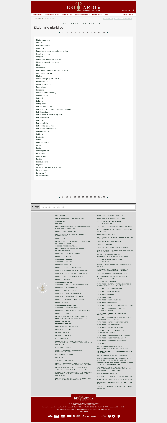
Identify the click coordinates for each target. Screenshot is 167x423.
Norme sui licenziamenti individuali (110, 215)
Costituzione (97, 15)
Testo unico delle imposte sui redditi (111, 338)
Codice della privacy (63, 262)
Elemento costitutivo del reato (47, 62)
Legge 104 (59, 357)
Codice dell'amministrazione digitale (69, 299)
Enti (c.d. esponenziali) (44, 106)
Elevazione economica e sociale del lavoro (52, 70)
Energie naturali (42, 95)
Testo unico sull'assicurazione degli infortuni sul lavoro (111, 309)
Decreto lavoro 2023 (63, 324)
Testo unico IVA (103, 344)
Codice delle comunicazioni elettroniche (71, 285)
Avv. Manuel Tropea (89, 404)
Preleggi (58, 224)
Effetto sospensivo (43, 40)
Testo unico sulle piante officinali (110, 328)
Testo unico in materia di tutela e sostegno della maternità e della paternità (114, 284)
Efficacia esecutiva (43, 46)
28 (87, 32)
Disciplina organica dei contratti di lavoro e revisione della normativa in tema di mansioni (73, 364)
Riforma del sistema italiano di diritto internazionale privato (112, 277)
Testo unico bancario (105, 294)
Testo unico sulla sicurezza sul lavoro (112, 322)
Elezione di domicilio (44, 73)
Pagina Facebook (109, 415)
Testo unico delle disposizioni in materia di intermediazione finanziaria (113, 318)
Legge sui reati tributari (106, 281)
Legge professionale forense (109, 221)
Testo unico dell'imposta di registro (111, 341)
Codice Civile (37, 15)
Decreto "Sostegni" (63, 329)
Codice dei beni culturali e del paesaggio (71, 270)
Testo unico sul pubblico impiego (110, 288)
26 (79, 32)
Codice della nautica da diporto (68, 293)
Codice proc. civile (52, 15)
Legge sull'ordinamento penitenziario (112, 274)
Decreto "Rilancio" (62, 332)
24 (71, 32)
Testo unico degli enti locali (108, 291)
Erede (38, 148)
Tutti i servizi (128, 15)
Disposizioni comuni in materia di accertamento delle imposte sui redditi (112, 347)
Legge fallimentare (104, 224)
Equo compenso (42, 142)
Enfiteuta (39, 101)
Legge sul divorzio (62, 338)
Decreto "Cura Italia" (63, 335)
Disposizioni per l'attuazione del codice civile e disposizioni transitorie (73, 227)
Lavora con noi (83, 411)
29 (91, 32)
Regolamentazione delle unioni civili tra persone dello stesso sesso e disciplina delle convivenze (73, 342)
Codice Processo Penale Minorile (68, 253)
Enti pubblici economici (45, 126)
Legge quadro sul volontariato (109, 259)
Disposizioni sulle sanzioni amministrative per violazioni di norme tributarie (115, 363)
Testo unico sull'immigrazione (109, 300)
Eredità (39, 159)
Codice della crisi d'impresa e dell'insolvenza (73, 311)
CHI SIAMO (108, 19)
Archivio (107, 409)
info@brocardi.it (71, 409)
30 (95, 32)
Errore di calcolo (42, 176)
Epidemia (39, 134)
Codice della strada (63, 256)
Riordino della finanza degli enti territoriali (114, 376)
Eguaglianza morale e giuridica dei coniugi (52, 51)
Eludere (39, 76)
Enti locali (39, 120)
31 (99, 32)
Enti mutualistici (42, 123)
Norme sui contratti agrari (107, 234)
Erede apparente (42, 151)
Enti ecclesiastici (42, 117)
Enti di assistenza (43, 112)
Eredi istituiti (40, 153)
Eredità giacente (42, 162)
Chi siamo (101, 409)
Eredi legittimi (41, 156)
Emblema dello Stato (44, 84)
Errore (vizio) (41, 173)
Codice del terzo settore (65, 305)
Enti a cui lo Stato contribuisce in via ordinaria (53, 109)
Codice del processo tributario (68, 259)
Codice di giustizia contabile (66, 291)
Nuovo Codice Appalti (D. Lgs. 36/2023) (69, 218)
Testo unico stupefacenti (107, 303)
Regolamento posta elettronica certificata (114, 379)
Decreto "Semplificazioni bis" (66, 327)
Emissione (40, 90)
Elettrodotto (40, 68)
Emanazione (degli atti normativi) (48, 79)
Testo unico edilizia (104, 297)
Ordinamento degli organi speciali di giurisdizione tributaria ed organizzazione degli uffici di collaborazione (113, 369)
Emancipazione (42, 82)
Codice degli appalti (63, 314)
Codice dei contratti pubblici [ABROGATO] (71, 273)
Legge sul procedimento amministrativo (112, 247)
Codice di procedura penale (66, 246)
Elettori (39, 65)
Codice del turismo (62, 279)
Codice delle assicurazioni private (69, 268)
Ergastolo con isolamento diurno (48, 167)
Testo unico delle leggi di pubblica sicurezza (115, 306)
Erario (38, 145)
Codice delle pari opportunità (67, 288)
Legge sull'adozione (63, 347)
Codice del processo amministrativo (69, 276)
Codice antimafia (61, 302)
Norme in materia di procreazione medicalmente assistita (68, 351)
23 (67, 32)
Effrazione (40, 48)
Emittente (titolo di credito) (46, 93)
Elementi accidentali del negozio (48, 59)
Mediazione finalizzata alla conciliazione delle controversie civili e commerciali (113, 270)
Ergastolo (39, 165)
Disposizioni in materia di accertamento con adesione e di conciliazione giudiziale (114, 359)
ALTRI (106, 15)
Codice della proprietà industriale (69, 296)
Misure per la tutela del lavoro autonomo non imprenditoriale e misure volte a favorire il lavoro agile (73, 373)
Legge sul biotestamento (65, 354)
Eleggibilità (40, 57)
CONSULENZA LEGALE (123, 19)
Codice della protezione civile (67, 308)
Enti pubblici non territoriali (46, 129)
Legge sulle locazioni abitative (109, 241)
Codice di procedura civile (65, 231)
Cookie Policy (93, 409)
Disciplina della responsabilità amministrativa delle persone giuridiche (113, 255)
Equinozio (40, 137)
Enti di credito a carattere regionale (49, 115)
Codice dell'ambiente (63, 282)
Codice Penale (67, 15)
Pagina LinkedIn (118, 415)
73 (104, 32)
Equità (38, 140)
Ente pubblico (41, 104)
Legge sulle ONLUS (104, 262)
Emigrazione (41, 87)
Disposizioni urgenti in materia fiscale (112, 355)
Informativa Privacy (82, 409)
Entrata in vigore (42, 131)
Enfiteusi (39, 98)
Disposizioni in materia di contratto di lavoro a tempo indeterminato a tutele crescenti (73, 368)
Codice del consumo (63, 265)
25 (75, 32)
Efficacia (39, 43)
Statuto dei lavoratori (64, 360)
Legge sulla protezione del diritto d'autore (114, 227)
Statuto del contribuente (107, 373)
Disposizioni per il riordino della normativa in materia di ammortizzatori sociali (73, 379)
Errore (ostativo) (42, 170)
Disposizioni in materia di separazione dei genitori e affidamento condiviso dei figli (71, 317)
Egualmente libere (43, 54)
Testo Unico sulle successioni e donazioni (113, 335)
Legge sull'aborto (62, 321)
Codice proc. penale (82, 15)
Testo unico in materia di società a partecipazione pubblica (110, 331)
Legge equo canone (104, 244)
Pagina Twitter (113, 415)
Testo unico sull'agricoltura (108, 325)
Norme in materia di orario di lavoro (111, 218)
